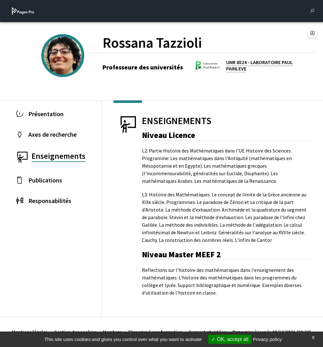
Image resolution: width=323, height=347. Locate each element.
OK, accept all (229, 339)
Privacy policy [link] (267, 339)
